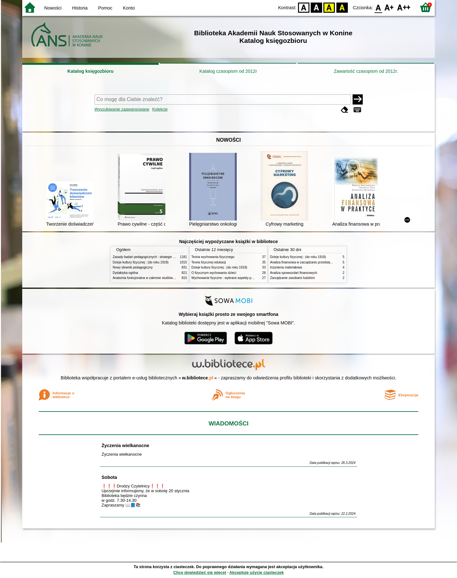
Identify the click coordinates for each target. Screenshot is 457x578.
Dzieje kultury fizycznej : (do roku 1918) (141, 262)
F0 (378, 7)
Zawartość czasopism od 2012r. (366, 71)
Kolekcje (160, 109)
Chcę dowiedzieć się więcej (199, 572)
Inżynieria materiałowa (286, 267)
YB (329, 7)
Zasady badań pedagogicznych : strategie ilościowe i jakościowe (158, 257)
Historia (80, 7)
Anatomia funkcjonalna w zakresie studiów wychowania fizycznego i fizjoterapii (168, 278)
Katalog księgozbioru (90, 71)
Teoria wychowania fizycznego (213, 257)
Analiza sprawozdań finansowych (293, 273)
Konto (129, 7)
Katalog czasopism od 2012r (228, 71)
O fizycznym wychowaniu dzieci (213, 273)
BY (342, 7)
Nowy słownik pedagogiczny (133, 267)
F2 (404, 7)
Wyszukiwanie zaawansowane (122, 109)
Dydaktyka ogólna (125, 273)
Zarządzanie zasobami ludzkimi (292, 278)
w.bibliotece (198, 377)
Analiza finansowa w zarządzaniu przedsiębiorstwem (307, 262)
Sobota (109, 477)
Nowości (53, 7)
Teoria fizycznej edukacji (208, 262)
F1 (389, 7)
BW (316, 7)
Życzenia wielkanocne (125, 445)
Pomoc (105, 7)
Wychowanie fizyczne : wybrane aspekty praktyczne (228, 278)
